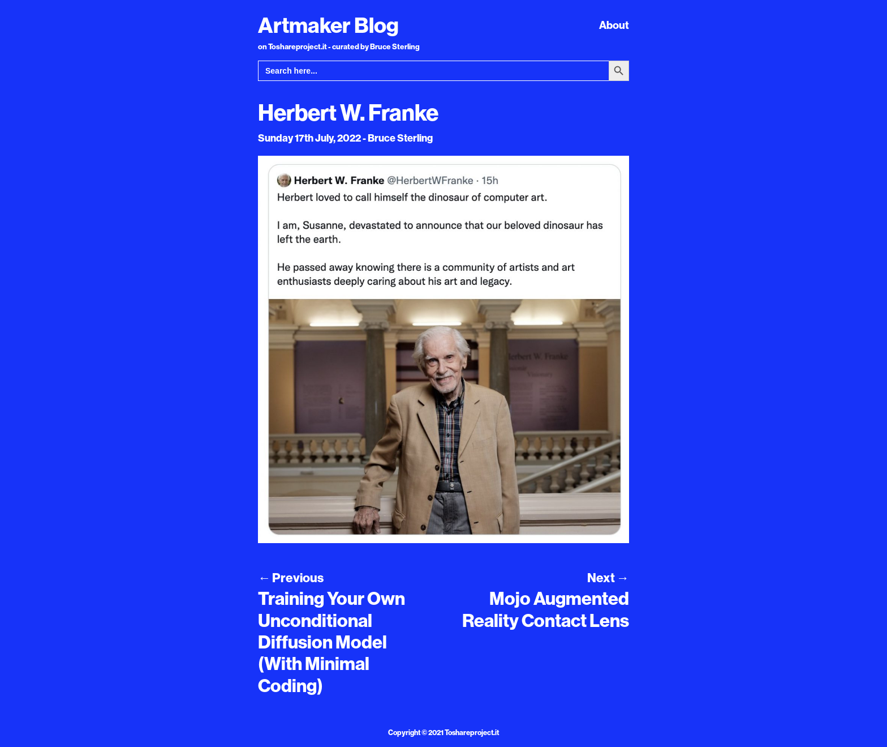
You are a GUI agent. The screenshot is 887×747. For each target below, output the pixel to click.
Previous (291, 578)
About (614, 25)
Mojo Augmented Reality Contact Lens (545, 609)
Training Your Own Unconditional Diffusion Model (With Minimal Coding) (331, 642)
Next (608, 578)
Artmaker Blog (328, 25)
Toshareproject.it (472, 732)
